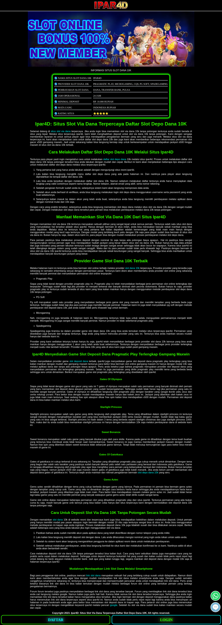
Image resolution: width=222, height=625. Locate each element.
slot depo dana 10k (148, 472)
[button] (215, 607)
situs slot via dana (61, 131)
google (113, 605)
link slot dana (93, 575)
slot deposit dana (78, 361)
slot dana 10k (132, 268)
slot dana (58, 519)
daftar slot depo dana (114, 159)
